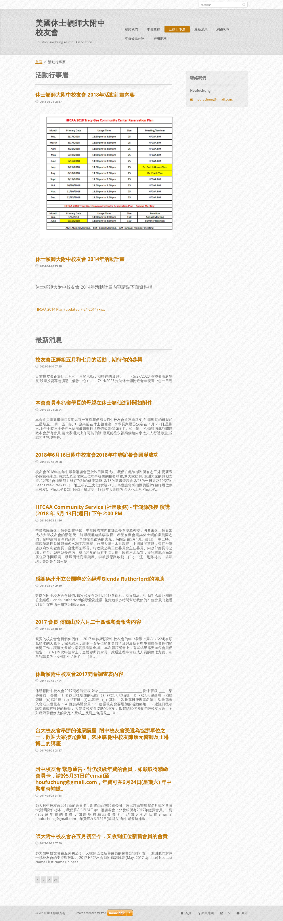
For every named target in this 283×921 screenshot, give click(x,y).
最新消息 (201, 29)
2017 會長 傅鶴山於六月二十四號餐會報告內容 (88, 621)
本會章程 (153, 29)
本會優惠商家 (135, 38)
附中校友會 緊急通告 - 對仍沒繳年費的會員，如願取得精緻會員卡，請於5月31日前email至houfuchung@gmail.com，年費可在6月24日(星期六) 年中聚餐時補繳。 (103, 778)
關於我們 (131, 29)
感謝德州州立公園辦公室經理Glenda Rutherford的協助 (99, 578)
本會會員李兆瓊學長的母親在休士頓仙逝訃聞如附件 (93, 402)
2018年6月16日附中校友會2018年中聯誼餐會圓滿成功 (97, 454)
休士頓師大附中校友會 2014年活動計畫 (79, 259)
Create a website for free (90, 913)
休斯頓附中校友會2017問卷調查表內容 (79, 673)
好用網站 (160, 38)
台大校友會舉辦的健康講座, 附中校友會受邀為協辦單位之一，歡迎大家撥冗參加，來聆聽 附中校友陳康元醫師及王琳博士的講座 (102, 737)
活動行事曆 (177, 29)
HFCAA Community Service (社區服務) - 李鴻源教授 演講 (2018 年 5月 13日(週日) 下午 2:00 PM (102, 510)
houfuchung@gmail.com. (214, 99)
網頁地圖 (207, 913)
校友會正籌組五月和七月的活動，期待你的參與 (88, 359)
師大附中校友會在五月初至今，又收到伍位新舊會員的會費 (101, 836)
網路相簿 (223, 29)
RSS (227, 913)
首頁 (38, 61)
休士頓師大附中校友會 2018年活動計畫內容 (85, 94)
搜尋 (243, 4)
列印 (244, 913)
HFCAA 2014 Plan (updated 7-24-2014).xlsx (70, 309)
